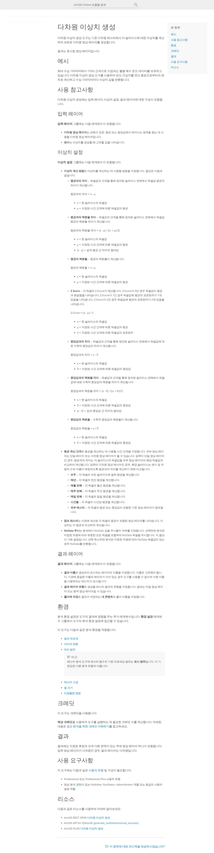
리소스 (175, 67)
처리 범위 (69, 649)
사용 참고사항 (179, 39)
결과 (173, 56)
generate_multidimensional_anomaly (116, 823)
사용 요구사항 (179, 61)
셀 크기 (68, 687)
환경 (173, 45)
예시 (173, 34)
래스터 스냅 (71, 682)
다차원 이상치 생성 (98, 817)
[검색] (135, 5)
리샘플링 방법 (72, 693)
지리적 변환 (71, 644)
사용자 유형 (96, 770)
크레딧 (175, 50)
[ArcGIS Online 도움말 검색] (104, 5)
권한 (78, 784)
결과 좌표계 (71, 638)
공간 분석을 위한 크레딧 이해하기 (88, 726)
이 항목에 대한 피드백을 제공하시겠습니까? (137, 846)
